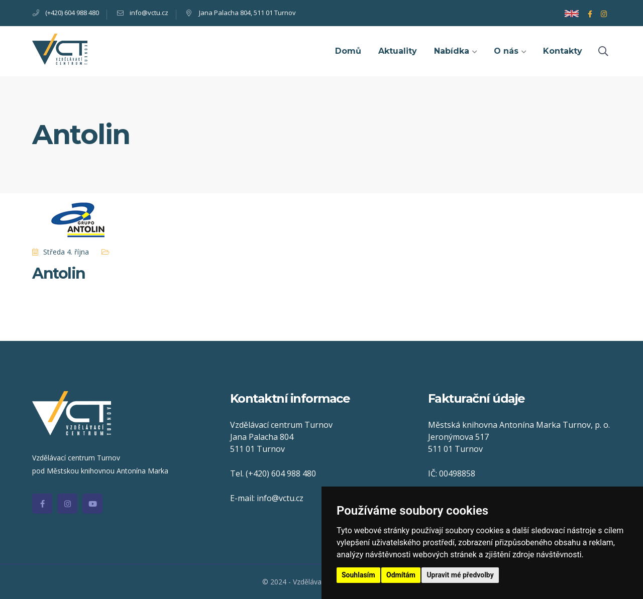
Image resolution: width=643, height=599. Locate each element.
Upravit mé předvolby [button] (459, 575)
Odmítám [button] (400, 575)
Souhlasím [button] (358, 575)
